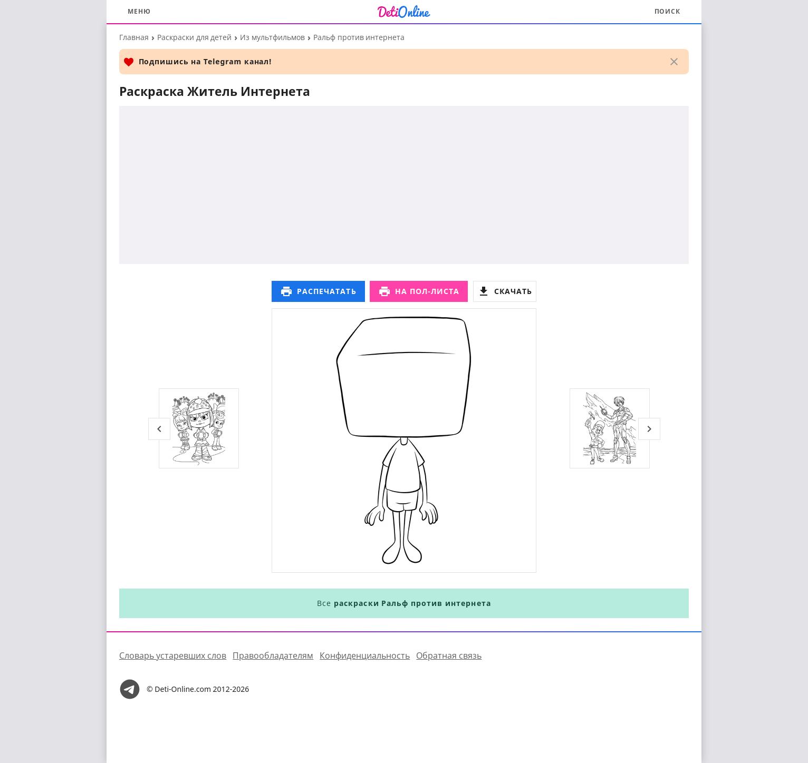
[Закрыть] (674, 61)
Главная (134, 37)
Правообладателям (273, 655)
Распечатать (318, 291)
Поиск (668, 11)
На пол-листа (418, 291)
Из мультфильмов (272, 37)
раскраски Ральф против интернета (412, 603)
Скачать (504, 291)
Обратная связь (449, 655)
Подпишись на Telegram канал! (197, 61)
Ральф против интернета (359, 37)
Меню (139, 11)
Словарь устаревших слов (172, 655)
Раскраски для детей (194, 37)
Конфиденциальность (365, 655)
